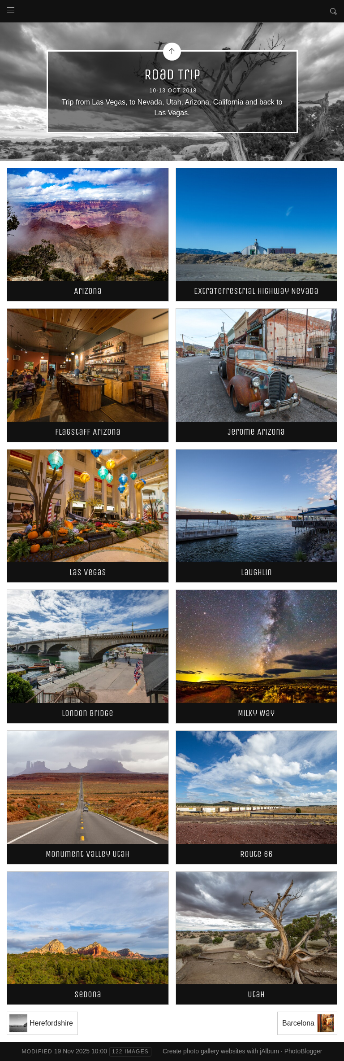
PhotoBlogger (303, 1051)
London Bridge (87, 713)
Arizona (88, 291)
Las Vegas (87, 572)
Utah (256, 994)
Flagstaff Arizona (87, 432)
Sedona (87, 994)
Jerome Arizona (256, 432)
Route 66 (256, 854)
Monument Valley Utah (87, 854)
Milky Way (256, 713)
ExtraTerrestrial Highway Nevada (256, 291)
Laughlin (256, 572)
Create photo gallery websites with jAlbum (221, 1051)
